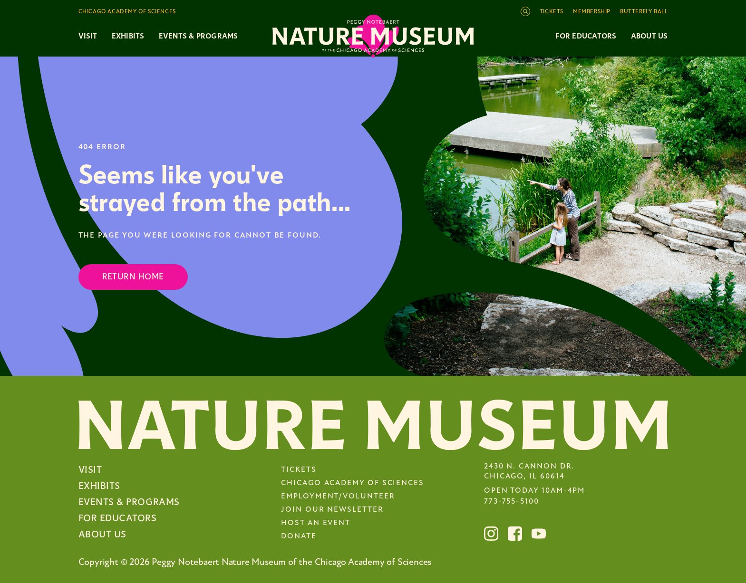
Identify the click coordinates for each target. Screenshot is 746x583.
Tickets (551, 12)
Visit (90, 469)
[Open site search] (525, 11)
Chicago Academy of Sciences (352, 483)
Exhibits (128, 36)
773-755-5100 (511, 502)
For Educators (585, 36)
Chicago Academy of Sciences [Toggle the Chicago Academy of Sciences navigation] (127, 12)
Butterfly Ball (644, 12)
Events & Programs (129, 502)
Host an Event (315, 523)
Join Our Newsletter (332, 510)
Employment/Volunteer (338, 496)
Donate (299, 536)
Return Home (133, 277)
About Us (649, 36)
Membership (591, 12)
